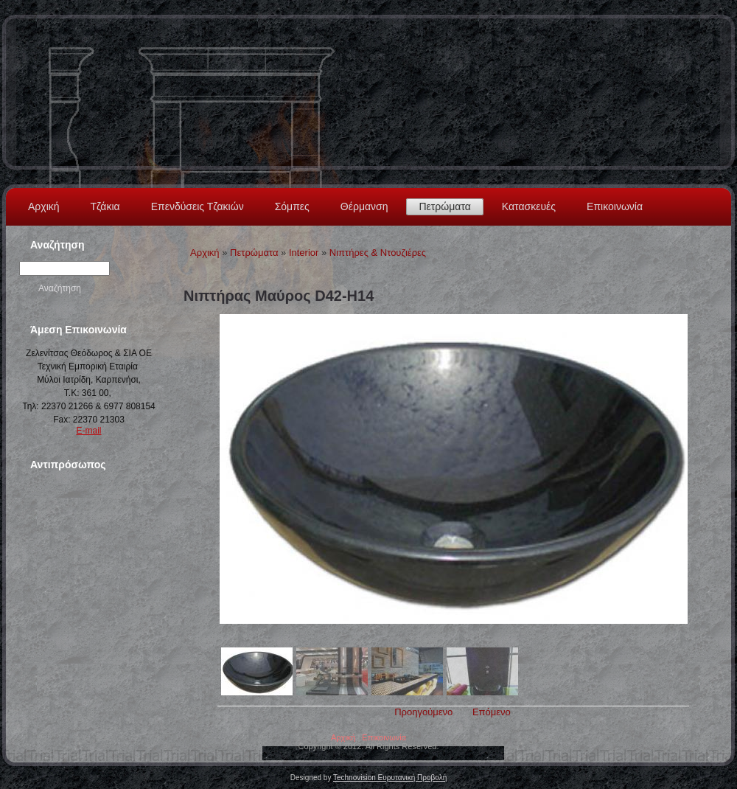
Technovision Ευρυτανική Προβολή (390, 778)
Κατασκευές (529, 206)
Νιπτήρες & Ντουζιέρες (377, 252)
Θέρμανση (364, 206)
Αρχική (44, 206)
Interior (303, 252)
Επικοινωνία (615, 206)
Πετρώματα (444, 206)
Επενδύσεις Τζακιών (197, 206)
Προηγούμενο (423, 711)
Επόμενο (491, 711)
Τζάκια (105, 206)
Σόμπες (292, 206)
